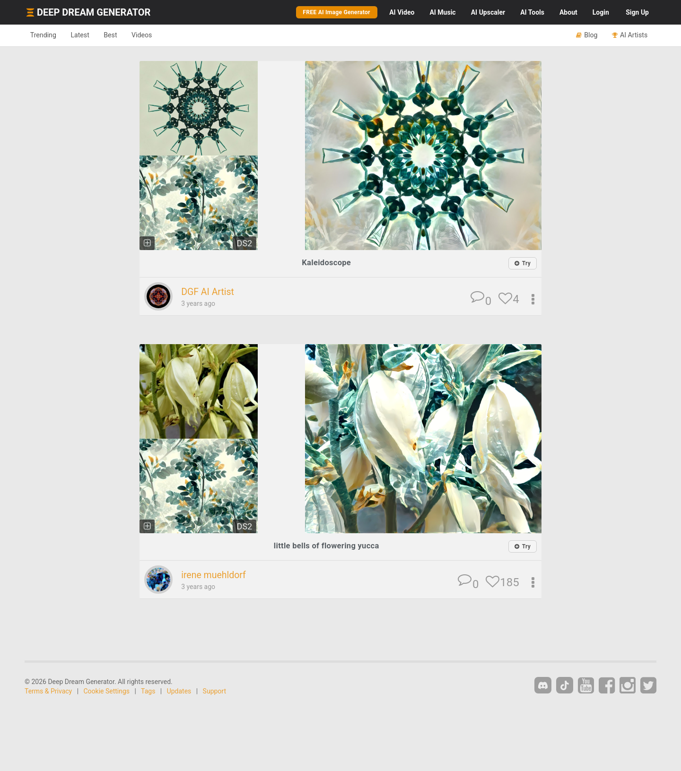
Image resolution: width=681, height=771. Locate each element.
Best (120, 35)
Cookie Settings (107, 692)
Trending (45, 35)
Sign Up (637, 12)
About (568, 12)
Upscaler (488, 12)
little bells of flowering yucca (326, 546)
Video (401, 12)
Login (601, 12)
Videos (155, 35)
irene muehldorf (216, 575)
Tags (148, 692)
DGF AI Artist (209, 292)
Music (442, 12)
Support (214, 692)
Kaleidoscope (326, 263)
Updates (179, 692)
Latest (86, 35)
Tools (532, 12)
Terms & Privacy (48, 692)
